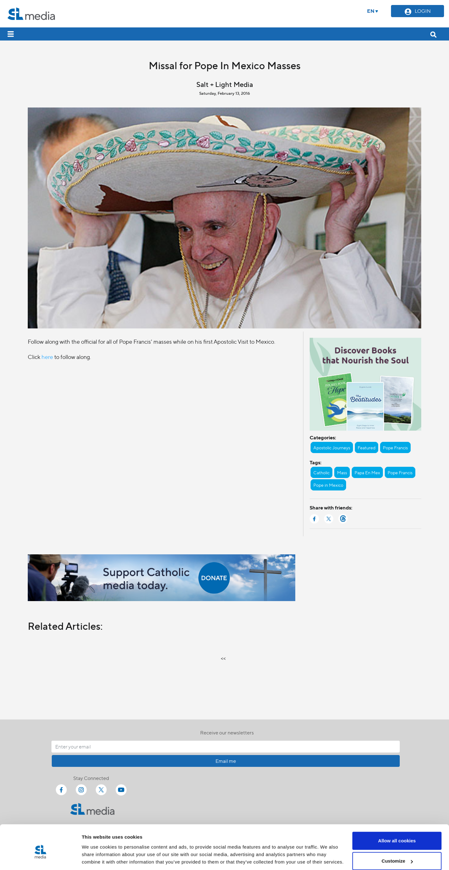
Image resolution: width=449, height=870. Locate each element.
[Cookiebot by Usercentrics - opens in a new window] (40, 858)
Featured (366, 447)
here (47, 356)
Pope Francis (395, 447)
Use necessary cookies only (397, 853)
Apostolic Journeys (331, 447)
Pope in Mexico (328, 485)
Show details (96, 850)
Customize (397, 833)
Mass (342, 472)
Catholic (321, 472)
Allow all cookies (397, 812)
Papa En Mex (367, 472)
